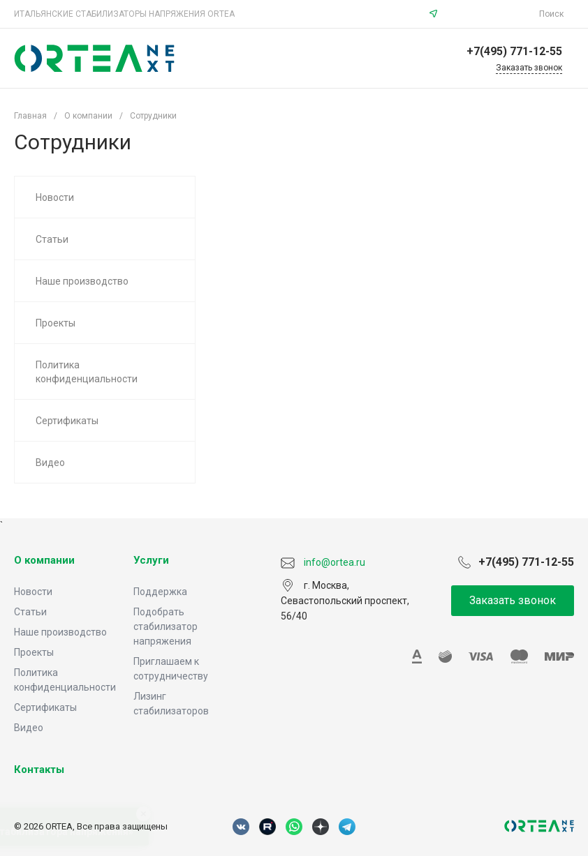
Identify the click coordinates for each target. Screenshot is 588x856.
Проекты (34, 652)
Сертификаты (45, 707)
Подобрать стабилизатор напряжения (165, 626)
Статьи (30, 611)
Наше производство (60, 632)
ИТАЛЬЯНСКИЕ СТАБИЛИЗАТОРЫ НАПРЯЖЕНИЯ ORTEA (124, 14)
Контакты (39, 769)
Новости (33, 591)
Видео (28, 727)
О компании (44, 560)
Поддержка (160, 591)
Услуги (151, 560)
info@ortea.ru (490, 14)
